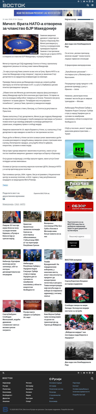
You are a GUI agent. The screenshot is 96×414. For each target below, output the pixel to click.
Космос (29, 392)
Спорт (28, 401)
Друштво (6, 398)
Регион (20, 19)
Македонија (8, 204)
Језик (51, 398)
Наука (28, 395)
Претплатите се (73, 244)
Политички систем (56, 389)
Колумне (29, 389)
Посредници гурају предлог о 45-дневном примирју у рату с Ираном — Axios (79, 86)
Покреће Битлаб (79, 395)
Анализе (6, 401)
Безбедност (7, 395)
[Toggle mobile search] (87, 5)
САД (17, 204)
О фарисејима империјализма (78, 65)
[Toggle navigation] (91, 5)
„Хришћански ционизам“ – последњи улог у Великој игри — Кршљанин (79, 74)
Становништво (55, 395)
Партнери (76, 383)
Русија (5, 386)
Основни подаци (55, 383)
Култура (29, 398)
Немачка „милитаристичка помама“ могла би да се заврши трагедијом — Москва (78, 98)
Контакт (76, 386)
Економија (7, 392)
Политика (6, 389)
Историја (52, 386)
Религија (52, 392)
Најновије (7, 383)
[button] (92, 5)
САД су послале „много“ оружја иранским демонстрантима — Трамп (78, 131)
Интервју (29, 386)
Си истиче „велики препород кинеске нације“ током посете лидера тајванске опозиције (77, 56)
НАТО (22, 204)
